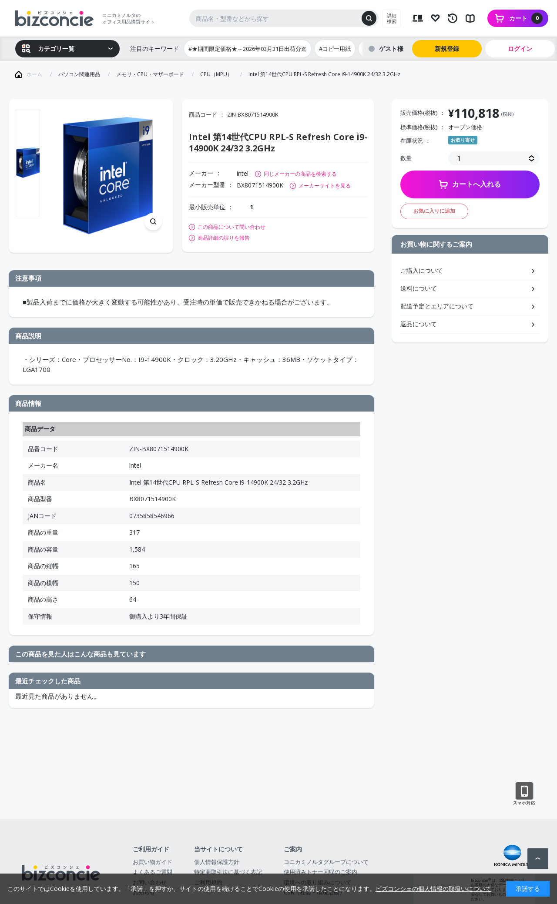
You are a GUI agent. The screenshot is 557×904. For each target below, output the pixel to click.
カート (526, 18)
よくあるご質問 (152, 872)
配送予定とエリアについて (436, 306)
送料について (418, 288)
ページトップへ (537, 858)
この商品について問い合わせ (231, 227)
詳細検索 (391, 18)
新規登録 (447, 48)
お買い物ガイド (152, 862)
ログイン (520, 48)
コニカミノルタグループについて (326, 862)
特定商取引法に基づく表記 (228, 872)
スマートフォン (524, 794)
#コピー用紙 (335, 49)
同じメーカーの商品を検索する (300, 173)
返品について (418, 324)
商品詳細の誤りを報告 (224, 237)
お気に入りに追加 (434, 210)
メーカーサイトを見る (325, 185)
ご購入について (421, 270)
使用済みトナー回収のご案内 (320, 872)
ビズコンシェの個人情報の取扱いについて (433, 888)
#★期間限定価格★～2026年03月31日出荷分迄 (247, 49)
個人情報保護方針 (216, 862)
